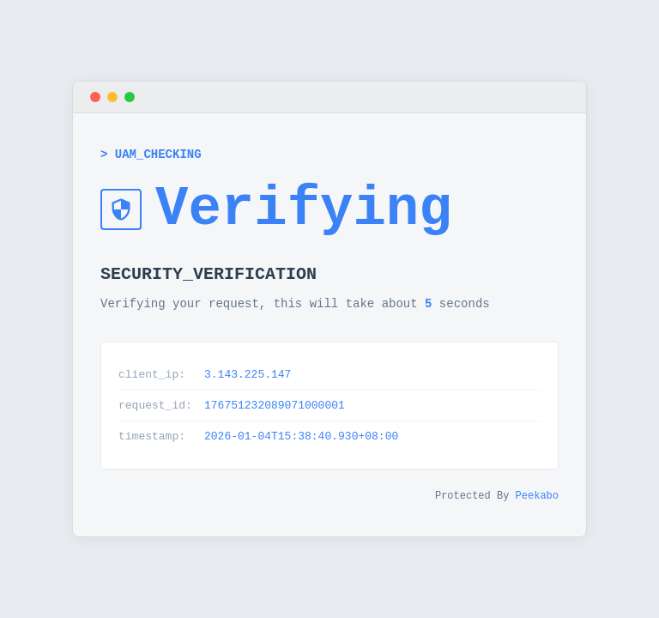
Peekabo (537, 502)
